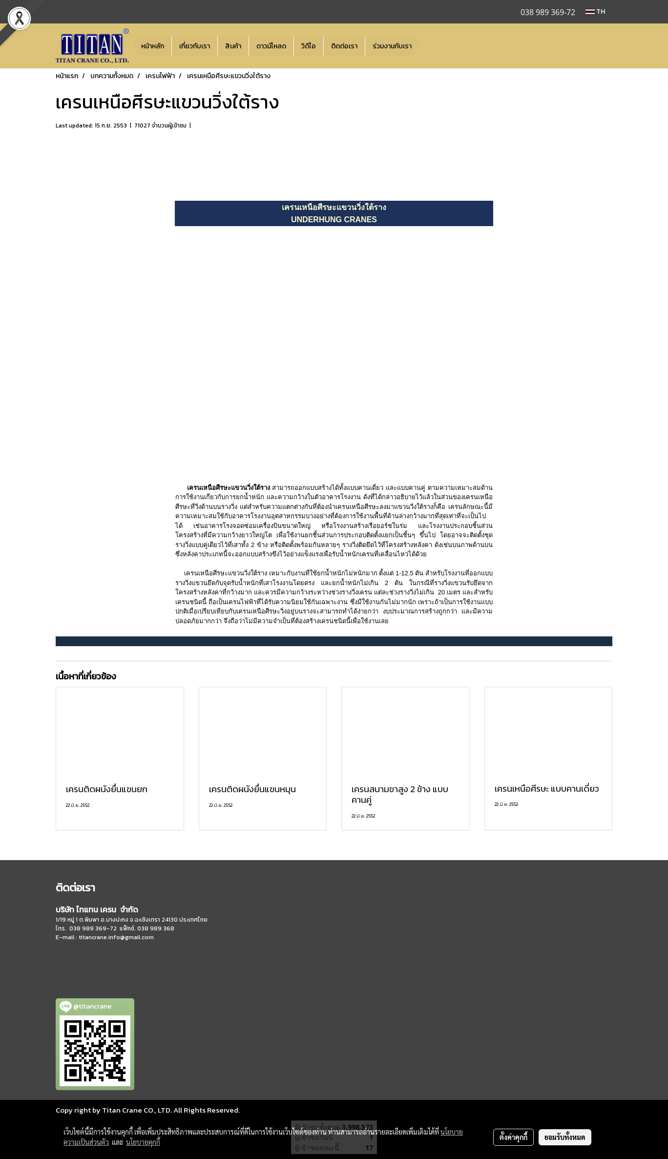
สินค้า (233, 46)
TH (595, 11)
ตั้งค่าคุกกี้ (513, 1137)
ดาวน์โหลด (271, 46)
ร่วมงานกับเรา (392, 46)
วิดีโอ (308, 46)
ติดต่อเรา (344, 46)
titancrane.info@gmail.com (116, 937)
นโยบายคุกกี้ (143, 1142)
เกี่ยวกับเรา (194, 46)
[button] (428, 46)
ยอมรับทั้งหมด (564, 1137)
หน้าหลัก (152, 46)
